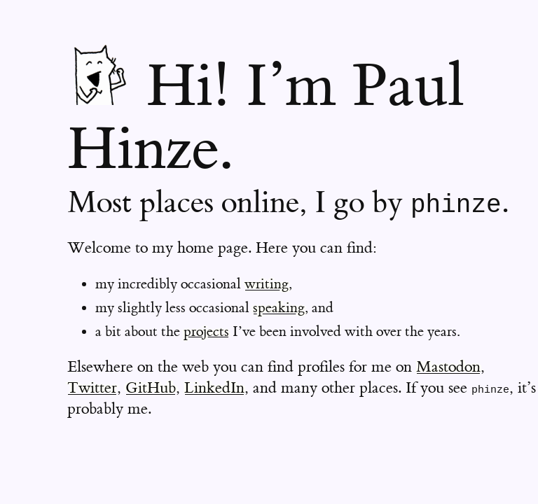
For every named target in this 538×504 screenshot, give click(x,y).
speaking (279, 307)
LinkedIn (214, 388)
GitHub (150, 388)
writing (266, 284)
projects (206, 331)
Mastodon (448, 367)
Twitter (92, 388)
